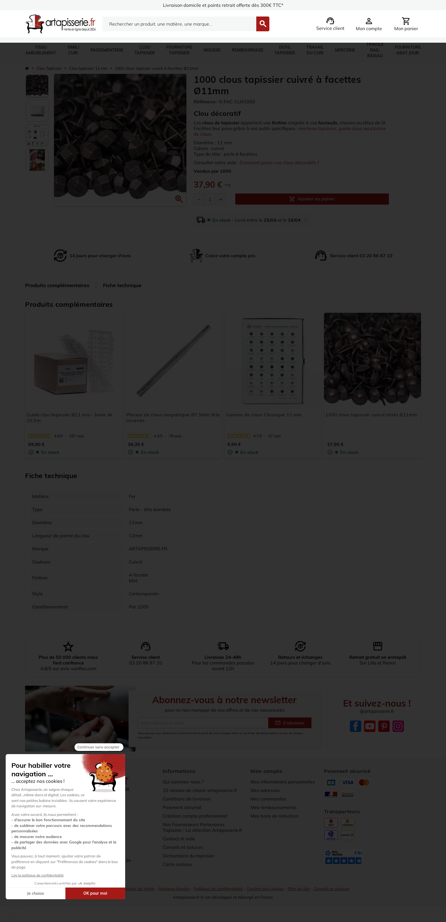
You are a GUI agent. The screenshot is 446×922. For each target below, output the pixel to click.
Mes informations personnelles (283, 783)
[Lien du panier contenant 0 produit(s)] (406, 23)
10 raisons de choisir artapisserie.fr (200, 791)
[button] (179, 199)
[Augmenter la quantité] (221, 199)
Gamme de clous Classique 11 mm (264, 414)
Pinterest (384, 727)
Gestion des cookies (265, 889)
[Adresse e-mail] (203, 724)
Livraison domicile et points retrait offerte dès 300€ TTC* (223, 5)
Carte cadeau (177, 865)
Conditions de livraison (186, 800)
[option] (37, 86)
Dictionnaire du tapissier (188, 857)
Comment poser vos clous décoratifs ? (279, 162)
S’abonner (290, 724)
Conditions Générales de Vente (125, 889)
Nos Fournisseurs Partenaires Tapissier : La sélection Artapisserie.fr (202, 828)
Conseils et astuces (183, 848)
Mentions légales (174, 889)
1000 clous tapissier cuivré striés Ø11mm (371, 414)
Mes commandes (268, 800)
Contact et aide (179, 840)
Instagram (398, 727)
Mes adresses (265, 791)
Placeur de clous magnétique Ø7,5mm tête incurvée (173, 417)
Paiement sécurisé (182, 808)
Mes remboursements (273, 808)
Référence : (206, 101)
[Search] (179, 24)
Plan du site (299, 889)
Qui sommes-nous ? (183, 783)
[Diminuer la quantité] (199, 199)
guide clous (351, 128)
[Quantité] (210, 199)
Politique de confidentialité (218, 889)
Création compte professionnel (195, 817)
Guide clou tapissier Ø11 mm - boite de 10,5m (69, 417)
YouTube (369, 727)
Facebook (355, 727)
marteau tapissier (317, 128)
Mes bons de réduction (274, 817)
